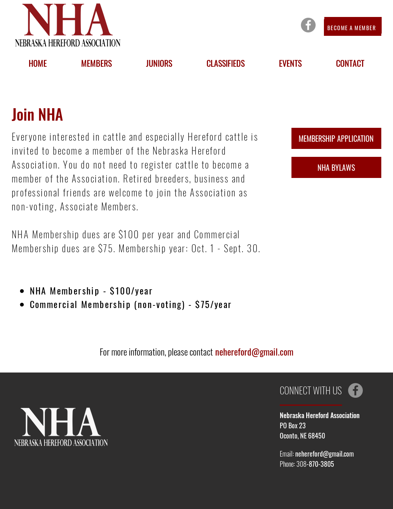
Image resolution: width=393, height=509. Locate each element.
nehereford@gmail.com (254, 351)
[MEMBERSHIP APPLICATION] (336, 138)
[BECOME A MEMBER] (352, 27)
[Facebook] (308, 25)
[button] (96, 63)
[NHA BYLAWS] (336, 167)
